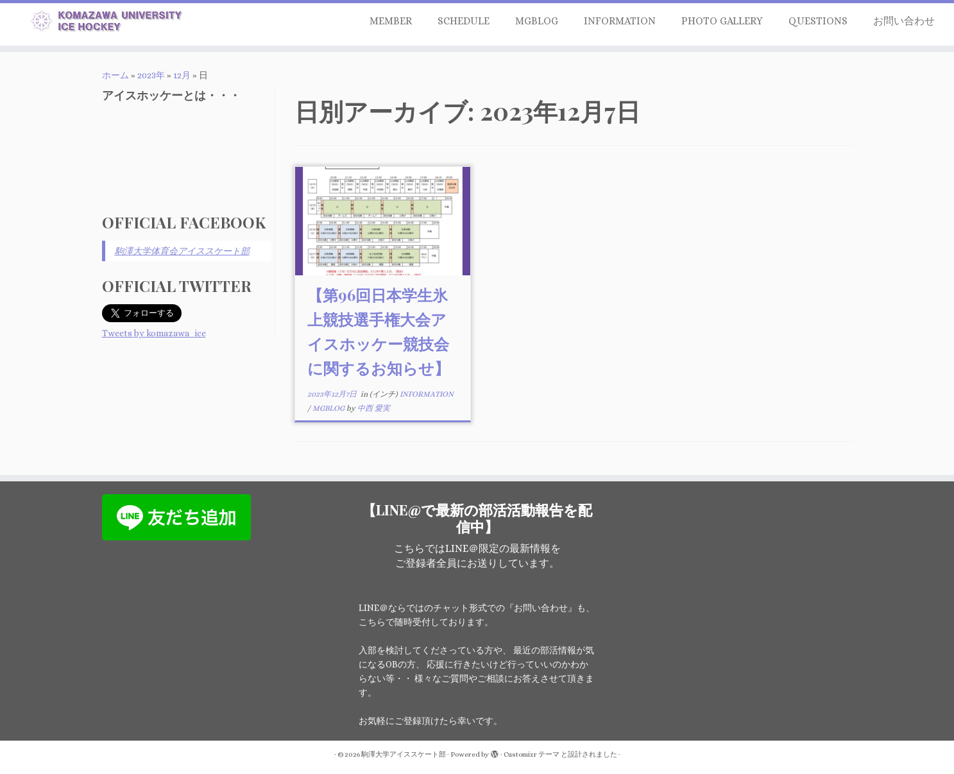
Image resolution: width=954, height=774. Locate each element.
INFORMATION (620, 21)
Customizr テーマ (531, 754)
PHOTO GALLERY (722, 21)
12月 (182, 75)
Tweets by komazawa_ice (154, 333)
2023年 (151, 75)
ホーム (115, 75)
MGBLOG (536, 21)
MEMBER (391, 21)
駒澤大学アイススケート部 (403, 754)
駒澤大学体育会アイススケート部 (182, 251)
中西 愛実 (373, 408)
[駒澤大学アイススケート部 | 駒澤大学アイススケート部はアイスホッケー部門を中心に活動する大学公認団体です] (110, 23)
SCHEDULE (464, 21)
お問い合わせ (904, 21)
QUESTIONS (818, 21)
